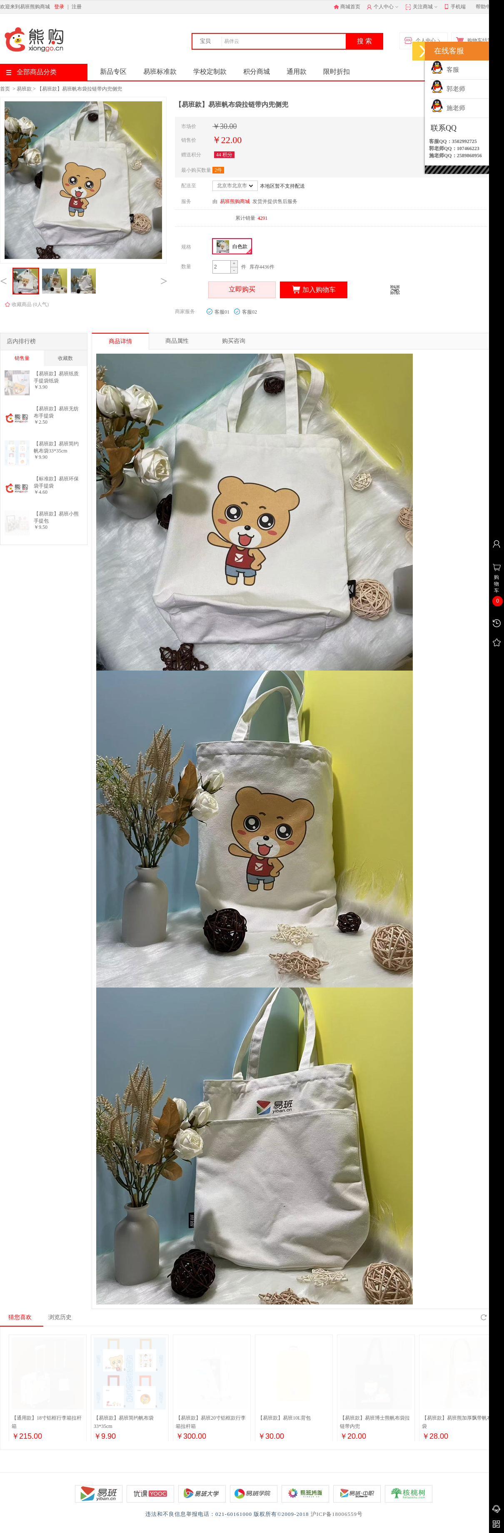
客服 (445, 69)
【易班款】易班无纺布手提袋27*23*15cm (56, 412)
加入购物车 (314, 290)
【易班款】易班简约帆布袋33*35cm (56, 447)
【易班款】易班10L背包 (284, 1418)
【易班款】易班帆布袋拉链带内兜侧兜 (79, 89)
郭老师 (448, 88)
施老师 (448, 108)
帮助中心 (486, 7)
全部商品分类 (31, 71)
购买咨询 (233, 341)
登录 (59, 7)
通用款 (297, 71)
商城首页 (347, 7)
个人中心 (383, 7)
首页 (5, 89)
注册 (77, 7)
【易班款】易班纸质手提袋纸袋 (56, 377)
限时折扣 (336, 71)
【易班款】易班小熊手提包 (56, 517)
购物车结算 (476, 41)
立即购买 (242, 289)
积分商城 (256, 71)
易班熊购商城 (235, 201)
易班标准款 (160, 71)
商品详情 (120, 341)
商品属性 (177, 341)
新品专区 (113, 71)
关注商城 (422, 7)
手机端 (455, 7)
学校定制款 (210, 71)
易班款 (24, 89)
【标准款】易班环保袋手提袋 (56, 482)
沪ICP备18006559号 (337, 1514)
